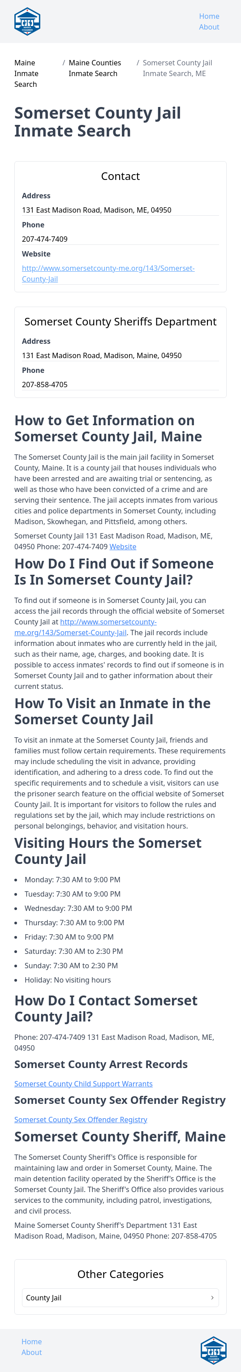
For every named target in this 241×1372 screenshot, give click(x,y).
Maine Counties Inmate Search (95, 68)
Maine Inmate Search (26, 73)
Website (123, 546)
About (209, 27)
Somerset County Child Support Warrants (83, 1084)
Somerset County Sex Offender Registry (80, 1119)
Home (209, 16)
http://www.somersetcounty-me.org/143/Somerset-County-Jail (108, 273)
